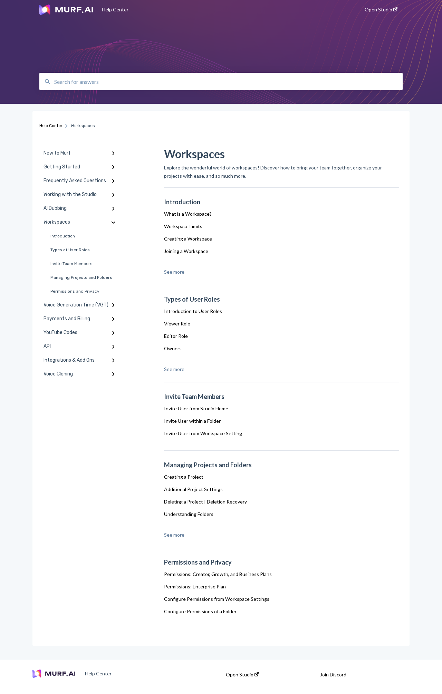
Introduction (62, 236)
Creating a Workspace (188, 239)
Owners (173, 348)
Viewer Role (177, 323)
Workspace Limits (183, 226)
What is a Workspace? (188, 214)
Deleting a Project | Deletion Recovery (205, 502)
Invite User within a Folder (192, 421)
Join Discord (333, 674)
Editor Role (176, 336)
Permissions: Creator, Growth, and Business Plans (218, 574)
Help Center (115, 9)
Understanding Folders (188, 514)
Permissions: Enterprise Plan (195, 586)
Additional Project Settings (193, 489)
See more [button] (174, 272)
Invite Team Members (71, 263)
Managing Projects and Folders (81, 277)
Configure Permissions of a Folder (200, 611)
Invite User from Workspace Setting (203, 433)
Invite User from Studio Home (196, 408)
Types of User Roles (70, 249)
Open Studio (242, 674)
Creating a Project (183, 477)
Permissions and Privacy (74, 291)
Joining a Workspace (186, 251)
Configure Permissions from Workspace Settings (216, 599)
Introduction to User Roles (193, 311)
